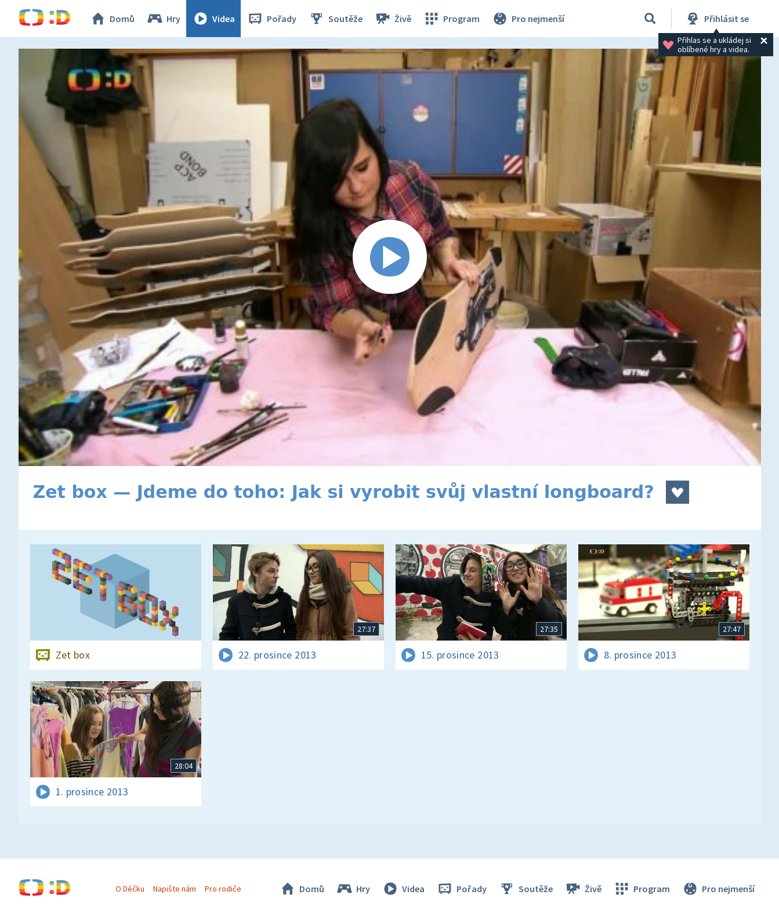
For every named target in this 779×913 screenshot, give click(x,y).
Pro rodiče (223, 888)
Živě (392, 18)
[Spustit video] (390, 257)
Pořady (271, 18)
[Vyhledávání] (650, 18)
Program (451, 18)
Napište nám (174, 888)
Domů (112, 18)
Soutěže (335, 18)
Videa (213, 18)
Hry (163, 18)
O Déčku (129, 888)
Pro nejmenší (527, 18)
